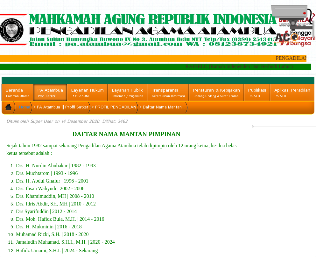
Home (24, 107)
